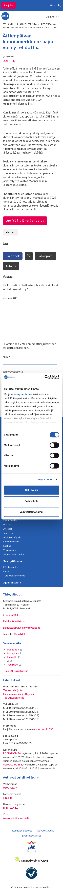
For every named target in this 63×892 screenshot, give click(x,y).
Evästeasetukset (31, 835)
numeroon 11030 (43, 729)
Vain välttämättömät (32, 511)
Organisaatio (10, 520)
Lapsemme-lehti (11, 541)
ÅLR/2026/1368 (12, 764)
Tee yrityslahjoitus (13, 697)
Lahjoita (8, 5)
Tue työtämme (12, 561)
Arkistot (7, 528)
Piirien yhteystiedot (13, 554)
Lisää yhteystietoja (14, 621)
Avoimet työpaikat (13, 537)
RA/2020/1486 (12, 753)
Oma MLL (20, 633)
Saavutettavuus (45, 830)
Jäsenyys (8, 532)
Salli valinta (31, 501)
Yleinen (10, 232)
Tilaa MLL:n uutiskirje (15, 670)
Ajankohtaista (27, 24)
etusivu (8, 24)
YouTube (12, 664)
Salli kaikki (31, 490)
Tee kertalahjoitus (13, 690)
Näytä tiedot (45, 479)
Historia (7, 524)
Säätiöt (7, 545)
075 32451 (12, 614)
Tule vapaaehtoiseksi (14, 575)
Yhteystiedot (10, 550)
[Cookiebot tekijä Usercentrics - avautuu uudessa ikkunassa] (45, 377)
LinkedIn (12, 657)
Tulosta (10, 266)
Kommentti (10, 298)
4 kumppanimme (21, 394)
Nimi (6, 356)
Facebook (12, 256)
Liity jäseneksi (10, 567)
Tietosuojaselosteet (20, 830)
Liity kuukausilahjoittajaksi (18, 693)
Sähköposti (46, 256)
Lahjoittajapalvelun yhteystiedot (21, 627)
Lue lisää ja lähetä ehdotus (25, 220)
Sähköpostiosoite (14, 371)
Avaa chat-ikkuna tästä (16, 817)
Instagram (13, 653)
